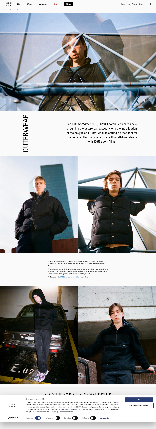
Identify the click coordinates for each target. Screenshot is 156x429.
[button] (148, 4)
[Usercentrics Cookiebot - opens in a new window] (13, 425)
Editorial (12, 10)
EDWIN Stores (63, 277)
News (18, 10)
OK (139, 407)
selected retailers (74, 277)
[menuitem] (18, 4)
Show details (104, 425)
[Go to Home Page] (8, 4)
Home (5, 10)
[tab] (67, 4)
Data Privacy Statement (69, 416)
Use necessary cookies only (139, 412)
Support (141, 4)
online (85, 277)
